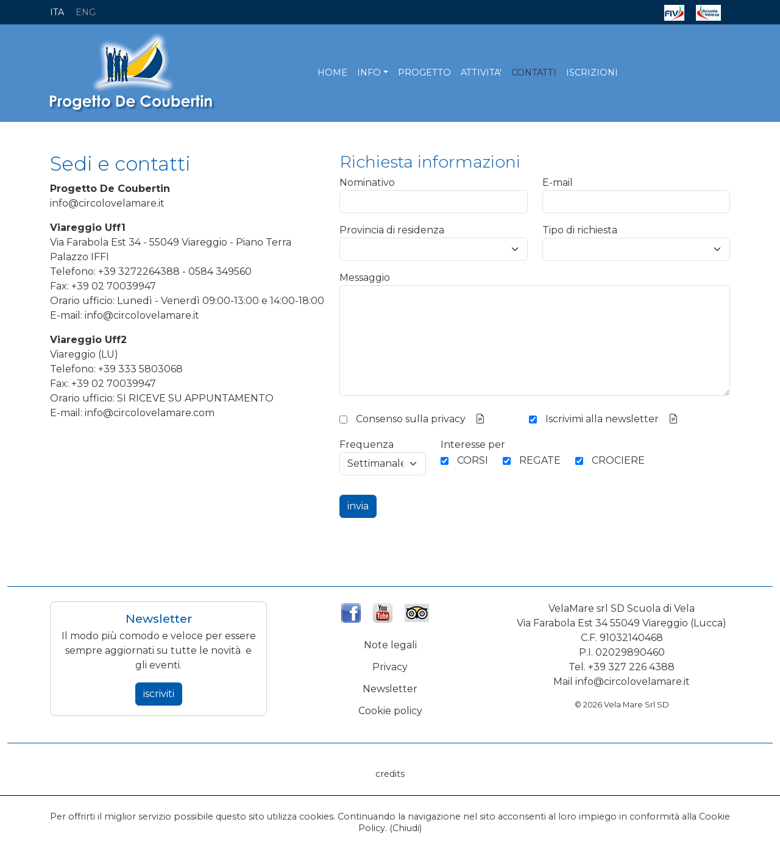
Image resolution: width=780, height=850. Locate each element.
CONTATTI (533, 72)
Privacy (390, 667)
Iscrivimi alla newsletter (602, 419)
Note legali (390, 645)
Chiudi (405, 828)
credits (390, 773)
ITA (57, 12)
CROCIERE (618, 460)
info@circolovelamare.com (149, 413)
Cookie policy (390, 711)
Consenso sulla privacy (411, 419)
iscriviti (158, 693)
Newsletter (390, 689)
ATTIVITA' (481, 72)
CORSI (472, 460)
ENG (86, 12)
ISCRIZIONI (592, 72)
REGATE (540, 460)
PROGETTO (424, 72)
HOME (332, 72)
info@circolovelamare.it (107, 203)
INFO (369, 72)
